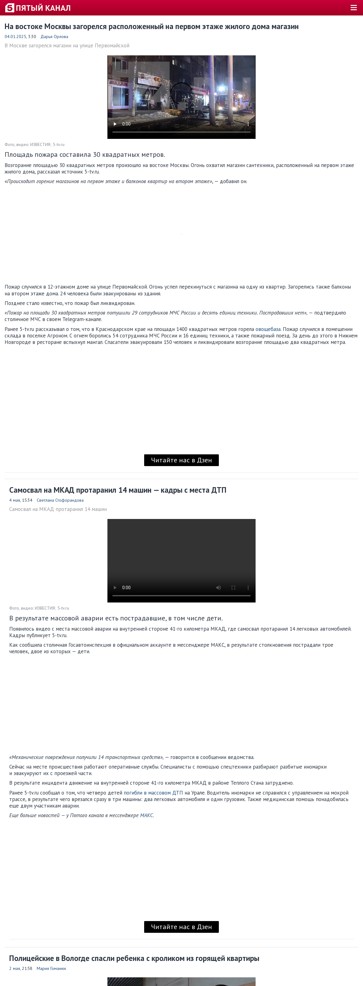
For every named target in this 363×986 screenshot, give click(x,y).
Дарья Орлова (54, 36)
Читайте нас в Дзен (181, 460)
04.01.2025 (15, 36)
